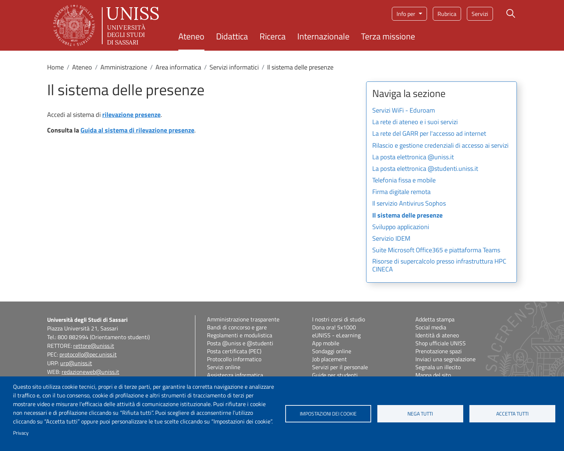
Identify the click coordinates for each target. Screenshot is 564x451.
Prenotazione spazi (438, 351)
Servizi (480, 13)
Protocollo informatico (234, 359)
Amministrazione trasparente (243, 319)
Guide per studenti (335, 375)
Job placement (329, 359)
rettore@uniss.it (93, 345)
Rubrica (446, 13)
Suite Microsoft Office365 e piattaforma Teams (436, 250)
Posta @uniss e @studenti (240, 343)
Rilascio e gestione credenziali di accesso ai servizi (440, 146)
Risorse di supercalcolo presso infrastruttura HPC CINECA (439, 265)
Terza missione (388, 36)
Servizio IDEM (391, 239)
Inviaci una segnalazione (445, 359)
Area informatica (178, 67)
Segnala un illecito (438, 367)
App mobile (325, 343)
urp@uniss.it (76, 363)
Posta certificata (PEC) (234, 351)
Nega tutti (420, 413)
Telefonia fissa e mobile (404, 180)
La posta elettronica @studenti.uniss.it (425, 169)
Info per (407, 13)
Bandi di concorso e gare (237, 327)
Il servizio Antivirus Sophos (409, 203)
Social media (430, 327)
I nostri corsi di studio (338, 319)
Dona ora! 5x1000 (334, 327)
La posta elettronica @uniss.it (413, 157)
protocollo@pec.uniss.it (88, 354)
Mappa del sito (433, 375)
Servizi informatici (234, 67)
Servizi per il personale (340, 367)
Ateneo (191, 36)
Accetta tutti (512, 413)
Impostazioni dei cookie (328, 413)
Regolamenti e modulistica (239, 335)
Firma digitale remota (401, 192)
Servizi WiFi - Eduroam (403, 110)
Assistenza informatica (235, 375)
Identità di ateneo (437, 335)
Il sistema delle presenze (407, 215)
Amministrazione (123, 67)
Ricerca (273, 36)
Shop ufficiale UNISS (440, 343)
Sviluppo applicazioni (400, 227)
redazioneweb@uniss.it (90, 371)
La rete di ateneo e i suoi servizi (415, 122)
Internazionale (323, 36)
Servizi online (223, 367)
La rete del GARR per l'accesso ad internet (429, 134)
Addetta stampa (435, 319)
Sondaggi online (331, 351)
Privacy (21, 433)
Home (55, 67)
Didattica (232, 36)
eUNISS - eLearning (336, 335)
